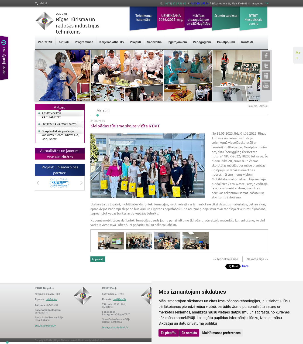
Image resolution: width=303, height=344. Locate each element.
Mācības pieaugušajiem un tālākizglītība (198, 19)
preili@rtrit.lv (119, 299)
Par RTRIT (45, 42)
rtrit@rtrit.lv (199, 3)
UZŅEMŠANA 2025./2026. (59, 124)
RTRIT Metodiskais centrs (253, 19)
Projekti (135, 42)
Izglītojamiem (177, 42)
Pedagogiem (202, 42)
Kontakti (247, 42)
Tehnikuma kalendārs (143, 17)
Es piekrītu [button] (168, 333)
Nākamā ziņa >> (257, 259)
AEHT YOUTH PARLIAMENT (51, 115)
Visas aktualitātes (60, 156)
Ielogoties (257, 3)
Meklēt (41, 3)
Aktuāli (64, 42)
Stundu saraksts (225, 15)
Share (245, 266)
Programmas (84, 42)
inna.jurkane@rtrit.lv (45, 325)
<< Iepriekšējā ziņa (226, 259)
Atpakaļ (97, 259)
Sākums (252, 106)
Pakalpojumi (226, 42)
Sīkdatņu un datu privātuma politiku (187, 323)
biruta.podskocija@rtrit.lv (115, 327)
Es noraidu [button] (189, 333)
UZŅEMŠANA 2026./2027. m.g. (171, 17)
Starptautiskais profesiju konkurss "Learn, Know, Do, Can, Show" (60, 135)
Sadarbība (154, 42)
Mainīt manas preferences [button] (221, 333)
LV (266, 2)
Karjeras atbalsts (111, 42)
